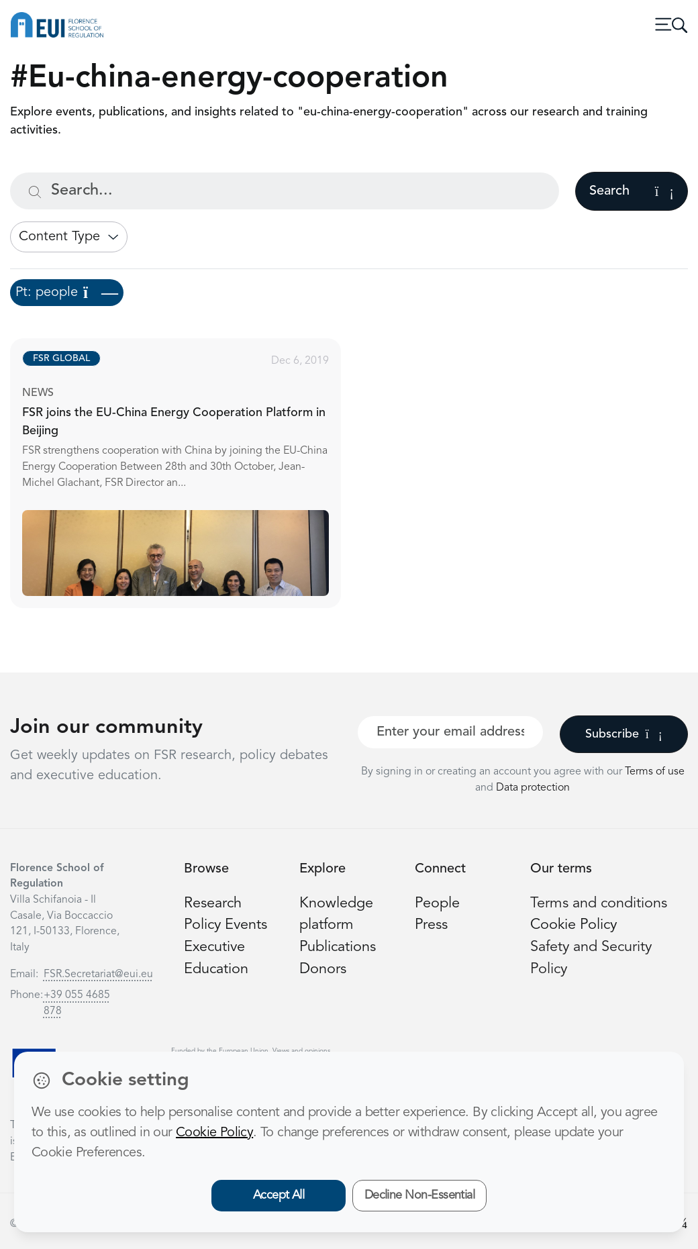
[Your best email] (450, 732)
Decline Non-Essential (419, 1195)
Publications (337, 947)
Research (213, 904)
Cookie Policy (573, 925)
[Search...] (284, 190)
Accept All (279, 1195)
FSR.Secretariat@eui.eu (98, 974)
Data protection (533, 788)
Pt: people (66, 292)
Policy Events (225, 925)
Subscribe (623, 734)
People (437, 904)
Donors (322, 969)
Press (431, 925)
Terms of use (655, 771)
